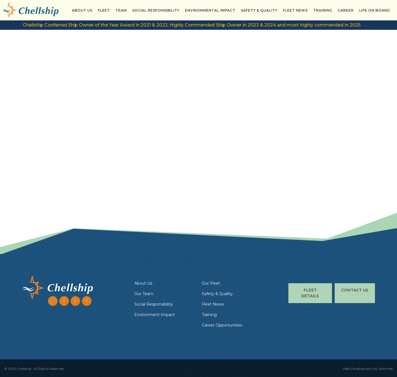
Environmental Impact (210, 10)
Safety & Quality (259, 10)
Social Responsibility (155, 10)
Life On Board (374, 10)
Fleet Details (310, 293)
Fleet (104, 10)
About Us (82, 10)
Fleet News (295, 10)
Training (322, 10)
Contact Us (354, 290)
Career (346, 10)
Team (121, 10)
